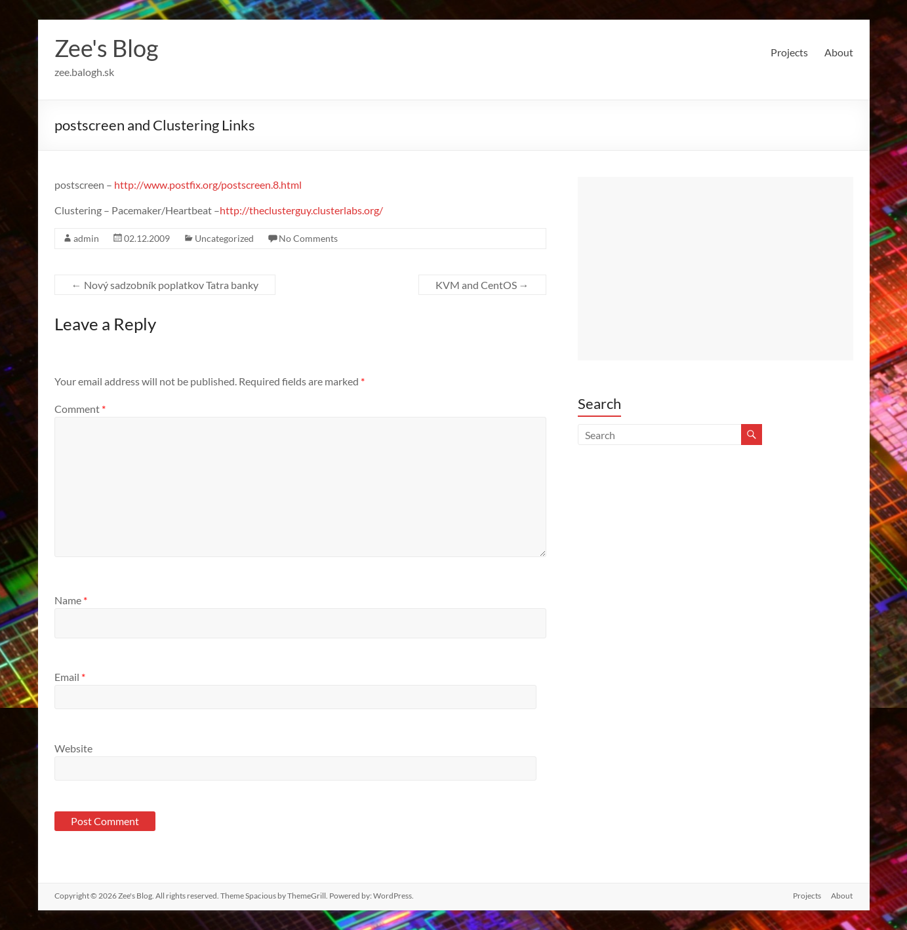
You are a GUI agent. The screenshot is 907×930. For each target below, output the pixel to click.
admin (86, 238)
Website (73, 748)
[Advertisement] (715, 268)
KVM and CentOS (482, 285)
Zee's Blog (106, 47)
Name (70, 600)
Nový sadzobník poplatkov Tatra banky (164, 285)
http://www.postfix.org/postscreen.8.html (208, 184)
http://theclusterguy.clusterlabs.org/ (301, 210)
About (838, 52)
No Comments (308, 238)
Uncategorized (224, 238)
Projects (789, 52)
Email (69, 676)
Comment (80, 408)
